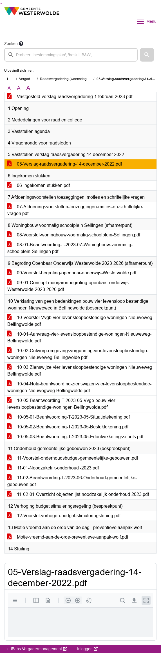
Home (11, 79)
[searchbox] (71, 55)
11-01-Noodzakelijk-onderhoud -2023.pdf (53, 468)
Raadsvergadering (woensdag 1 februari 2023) (76, 79)
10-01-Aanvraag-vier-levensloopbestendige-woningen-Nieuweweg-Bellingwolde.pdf (79, 337)
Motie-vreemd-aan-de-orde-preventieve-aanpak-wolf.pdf (67, 537)
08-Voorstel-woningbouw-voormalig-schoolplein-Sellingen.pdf (73, 234)
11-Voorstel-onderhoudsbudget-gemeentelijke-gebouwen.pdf (72, 458)
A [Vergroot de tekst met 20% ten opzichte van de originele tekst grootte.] (19, 88)
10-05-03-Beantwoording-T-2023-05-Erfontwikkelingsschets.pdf (75, 436)
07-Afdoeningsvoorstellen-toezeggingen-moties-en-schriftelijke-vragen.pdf (75, 210)
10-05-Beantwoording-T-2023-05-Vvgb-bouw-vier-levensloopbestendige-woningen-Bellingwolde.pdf (62, 404)
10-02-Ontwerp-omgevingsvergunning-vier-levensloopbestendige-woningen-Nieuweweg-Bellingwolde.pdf (77, 354)
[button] (147, 55)
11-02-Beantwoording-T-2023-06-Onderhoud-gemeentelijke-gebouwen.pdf (72, 481)
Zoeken (11, 43)
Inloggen (87, 649)
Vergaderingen (30, 79)
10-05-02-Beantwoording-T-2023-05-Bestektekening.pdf (67, 426)
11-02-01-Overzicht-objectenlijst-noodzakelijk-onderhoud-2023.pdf (78, 494)
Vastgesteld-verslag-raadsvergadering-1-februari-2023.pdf (69, 96)
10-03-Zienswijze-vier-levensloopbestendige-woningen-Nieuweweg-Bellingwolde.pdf (80, 370)
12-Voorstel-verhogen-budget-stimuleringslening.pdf (63, 515)
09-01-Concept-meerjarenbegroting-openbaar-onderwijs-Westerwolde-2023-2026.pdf (68, 286)
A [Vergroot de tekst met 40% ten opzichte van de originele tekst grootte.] (28, 88)
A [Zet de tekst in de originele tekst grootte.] (9, 88)
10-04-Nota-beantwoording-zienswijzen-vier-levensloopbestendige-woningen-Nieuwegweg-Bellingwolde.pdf (79, 387)
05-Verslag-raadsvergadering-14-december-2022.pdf (64, 164)
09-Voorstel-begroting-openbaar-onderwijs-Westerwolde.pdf (71, 272)
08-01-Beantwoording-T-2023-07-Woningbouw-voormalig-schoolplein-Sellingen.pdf (70, 248)
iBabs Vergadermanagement (38, 649)
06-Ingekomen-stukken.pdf (38, 185)
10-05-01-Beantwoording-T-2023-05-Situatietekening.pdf (68, 417)
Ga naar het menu (1, 3)
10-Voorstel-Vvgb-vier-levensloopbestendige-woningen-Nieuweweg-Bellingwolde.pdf (80, 321)
